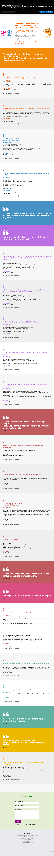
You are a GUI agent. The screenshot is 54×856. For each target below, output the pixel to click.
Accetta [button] (49, 11)
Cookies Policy (27, 846)
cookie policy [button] (22, 5)
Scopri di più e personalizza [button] (8, 11)
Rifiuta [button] (42, 11)
